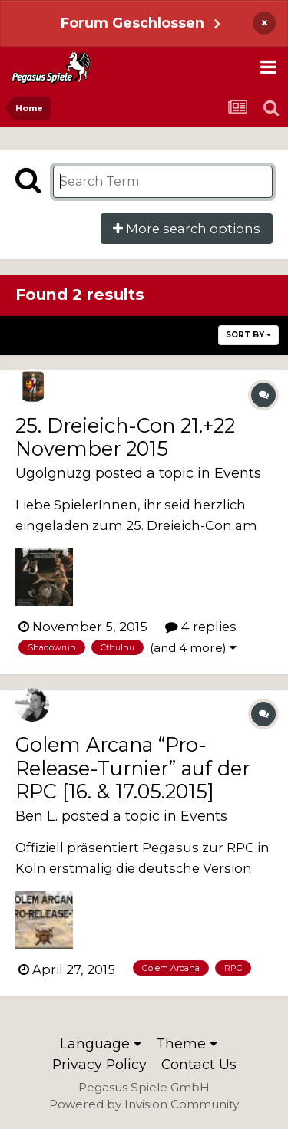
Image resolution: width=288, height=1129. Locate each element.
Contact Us (199, 1064)
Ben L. (36, 816)
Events (237, 473)
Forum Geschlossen (132, 23)
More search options (186, 228)
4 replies (201, 626)
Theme (186, 1043)
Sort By (248, 335)
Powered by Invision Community (144, 1104)
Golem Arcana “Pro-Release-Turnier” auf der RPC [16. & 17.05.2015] (132, 767)
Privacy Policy (99, 1064)
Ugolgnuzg (53, 473)
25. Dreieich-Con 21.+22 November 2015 (125, 436)
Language (100, 1043)
